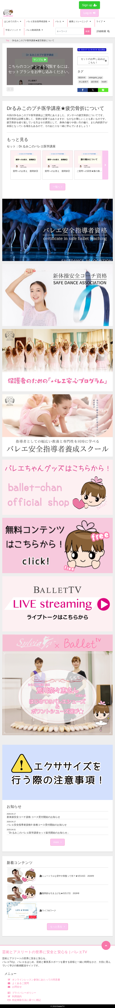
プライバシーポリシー (22, 993)
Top (7, 40)
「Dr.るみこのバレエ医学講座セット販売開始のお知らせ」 (38, 832)
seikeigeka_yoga (95, 78)
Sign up (89, 5)
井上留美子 (83, 82)
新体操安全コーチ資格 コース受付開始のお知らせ (33, 817)
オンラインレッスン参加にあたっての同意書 (34, 979)
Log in (90, 13)
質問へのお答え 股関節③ (25, 171)
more (57, 842)
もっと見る (57, 926)
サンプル (40, 59)
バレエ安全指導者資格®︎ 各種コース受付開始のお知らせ (37, 825)
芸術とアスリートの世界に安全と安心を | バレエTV (44, 952)
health (104, 82)
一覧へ (57, 187)
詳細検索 (103, 31)
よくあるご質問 (19, 983)
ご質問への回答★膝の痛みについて (93, 171)
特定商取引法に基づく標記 (25, 1000)
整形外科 (82, 78)
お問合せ (15, 987)
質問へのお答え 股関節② (57, 171)
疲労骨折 (94, 82)
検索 (88, 31)
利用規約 (15, 996)
